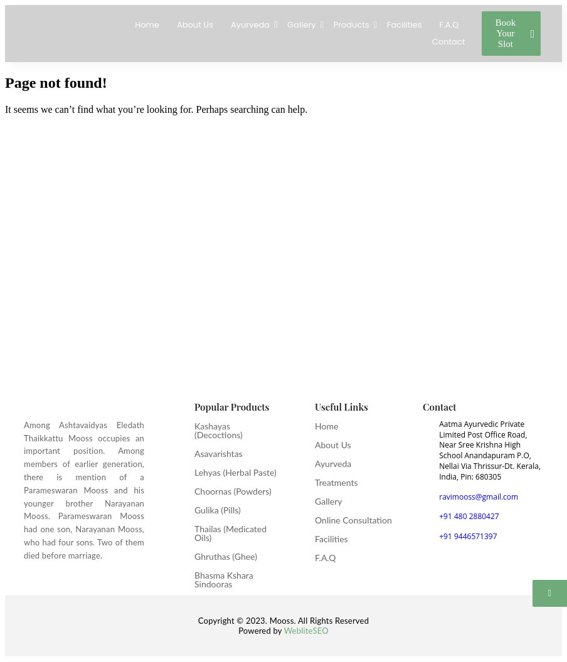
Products (353, 25)
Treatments (336, 482)
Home (147, 25)
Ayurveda (251, 25)
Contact (448, 42)
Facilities (404, 25)
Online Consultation (353, 520)
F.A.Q (448, 25)
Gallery (303, 25)
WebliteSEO (306, 631)
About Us (195, 25)
